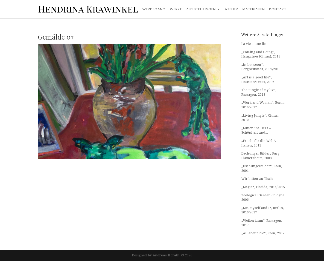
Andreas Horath (166, 255)
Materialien (253, 9)
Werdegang (154, 9)
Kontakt (277, 9)
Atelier (231, 9)
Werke (176, 9)
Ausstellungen (201, 9)
